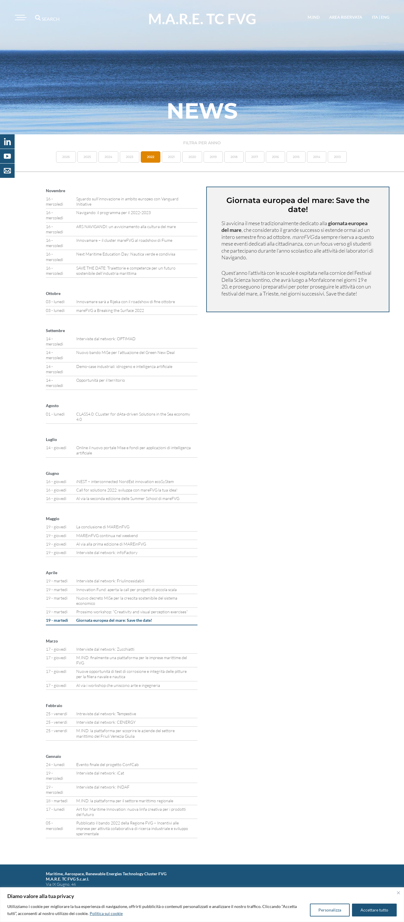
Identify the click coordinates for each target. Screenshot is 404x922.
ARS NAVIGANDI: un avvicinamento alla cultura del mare (126, 226)
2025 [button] (87, 157)
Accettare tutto (374, 909)
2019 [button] (213, 157)
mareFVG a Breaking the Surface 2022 (110, 310)
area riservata (345, 17)
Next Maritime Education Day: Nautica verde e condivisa (125, 253)
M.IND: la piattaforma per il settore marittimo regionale (124, 800)
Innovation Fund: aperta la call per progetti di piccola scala (126, 589)
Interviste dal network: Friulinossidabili (110, 580)
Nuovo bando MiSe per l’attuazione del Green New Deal (125, 352)
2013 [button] (337, 157)
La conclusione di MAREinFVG (102, 526)
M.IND (314, 17)
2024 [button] (108, 157)
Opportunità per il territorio (100, 380)
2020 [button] (192, 157)
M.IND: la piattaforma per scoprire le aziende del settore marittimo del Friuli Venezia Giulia (125, 733)
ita (375, 17)
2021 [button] (171, 157)
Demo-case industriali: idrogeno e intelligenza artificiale (124, 366)
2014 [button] (316, 157)
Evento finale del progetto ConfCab (107, 764)
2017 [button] (254, 157)
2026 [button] (66, 157)
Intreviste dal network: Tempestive (106, 713)
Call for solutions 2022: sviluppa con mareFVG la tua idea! (127, 489)
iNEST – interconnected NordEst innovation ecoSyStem (125, 481)
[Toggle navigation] (20, 17)
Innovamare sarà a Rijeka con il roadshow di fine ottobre (125, 301)
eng (385, 17)
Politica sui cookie (106, 913)
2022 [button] (150, 157)
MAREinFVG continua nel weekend (107, 535)
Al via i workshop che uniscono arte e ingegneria (118, 685)
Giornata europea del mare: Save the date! (114, 620)
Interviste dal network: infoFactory (107, 552)
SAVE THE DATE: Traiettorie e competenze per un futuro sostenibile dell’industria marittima (126, 270)
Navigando (233, 257)
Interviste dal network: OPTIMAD (106, 338)
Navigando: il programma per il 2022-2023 (113, 212)
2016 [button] (275, 157)
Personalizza (329, 909)
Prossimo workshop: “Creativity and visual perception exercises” (132, 611)
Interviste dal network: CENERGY (106, 722)
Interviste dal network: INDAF (102, 786)
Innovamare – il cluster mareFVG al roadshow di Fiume (124, 240)
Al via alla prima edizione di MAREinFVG (111, 543)
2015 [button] (296, 157)
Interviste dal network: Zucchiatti (105, 649)
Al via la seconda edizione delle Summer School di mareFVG (127, 498)
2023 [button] (129, 157)
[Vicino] (398, 892)
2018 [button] (233, 157)
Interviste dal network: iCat (100, 772)
